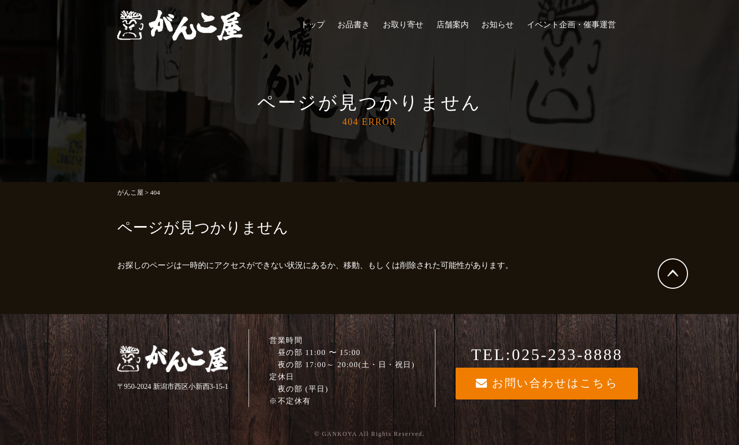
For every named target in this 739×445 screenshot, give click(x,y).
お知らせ (497, 24)
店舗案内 (452, 24)
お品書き (353, 24)
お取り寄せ (403, 24)
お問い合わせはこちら (547, 383)
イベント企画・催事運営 (571, 24)
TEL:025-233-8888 (547, 354)
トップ (313, 24)
